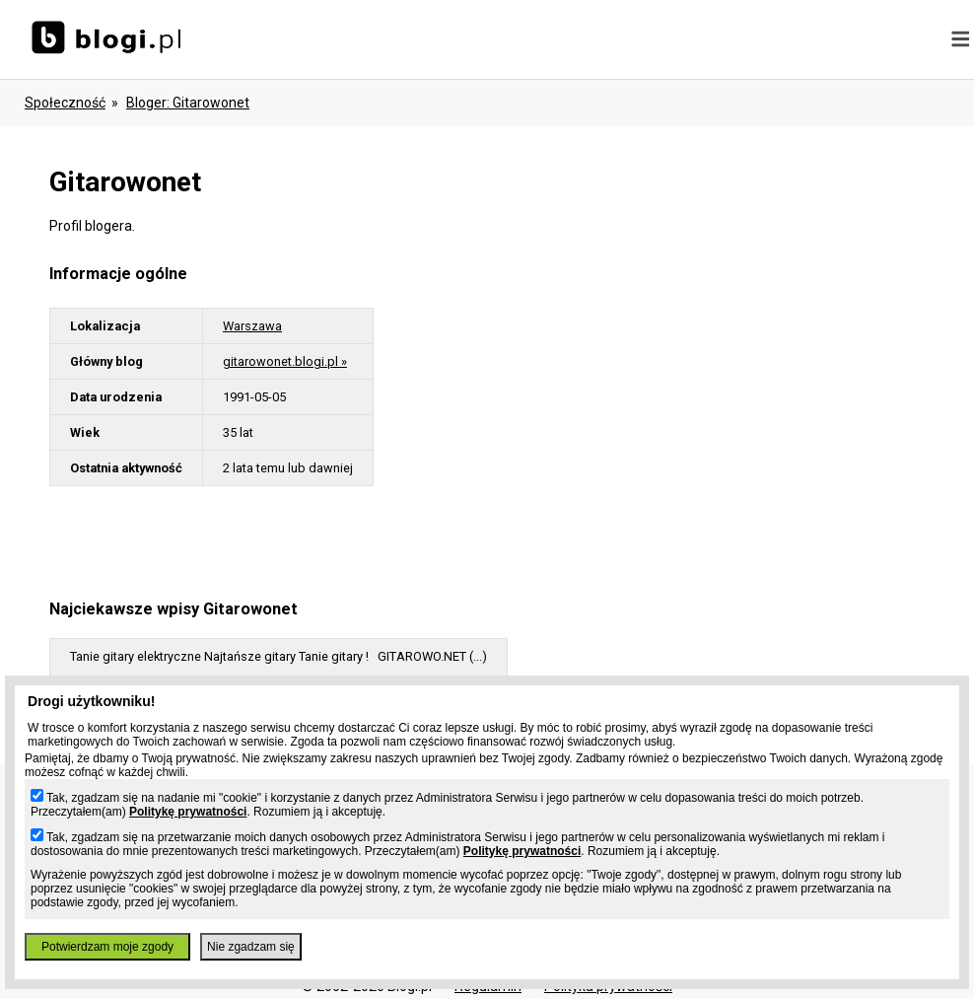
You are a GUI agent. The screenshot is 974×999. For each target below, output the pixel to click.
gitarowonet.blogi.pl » (285, 361)
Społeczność (65, 102)
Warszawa (252, 326)
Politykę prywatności (187, 812)
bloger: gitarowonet (187, 102)
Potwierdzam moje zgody (107, 947)
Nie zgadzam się (251, 947)
